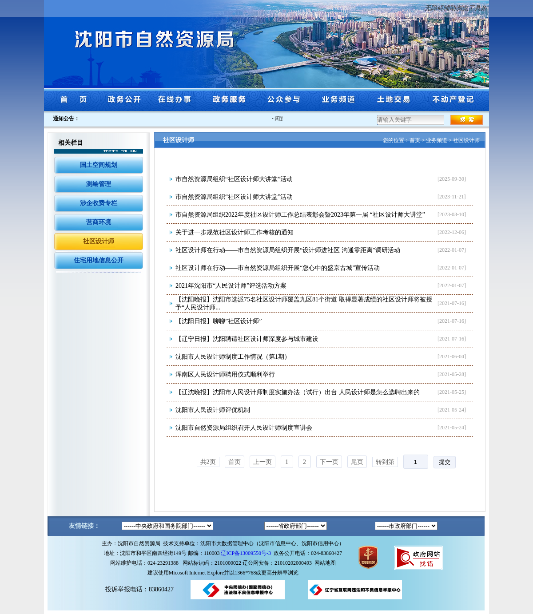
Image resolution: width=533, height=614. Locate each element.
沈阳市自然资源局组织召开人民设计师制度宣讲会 (243, 427)
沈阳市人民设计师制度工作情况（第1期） (232, 356)
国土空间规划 (98, 165)
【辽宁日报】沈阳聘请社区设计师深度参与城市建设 (246, 339)
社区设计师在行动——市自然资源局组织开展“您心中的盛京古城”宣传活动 (277, 268)
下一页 (329, 462)
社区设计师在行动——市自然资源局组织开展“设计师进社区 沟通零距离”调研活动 (287, 250)
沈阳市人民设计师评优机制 (212, 410)
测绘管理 (98, 184)
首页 (415, 140)
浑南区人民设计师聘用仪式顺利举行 (225, 374)
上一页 (262, 462)
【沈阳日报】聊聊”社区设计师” (218, 321)
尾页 (357, 462)
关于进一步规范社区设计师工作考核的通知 (234, 232)
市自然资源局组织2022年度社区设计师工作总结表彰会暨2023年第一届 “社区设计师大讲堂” (300, 214)
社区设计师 (98, 241)
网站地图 (325, 563)
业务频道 (436, 140)
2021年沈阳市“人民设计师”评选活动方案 (230, 285)
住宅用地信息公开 (98, 260)
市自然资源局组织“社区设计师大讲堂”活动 (234, 179)
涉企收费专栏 (98, 203)
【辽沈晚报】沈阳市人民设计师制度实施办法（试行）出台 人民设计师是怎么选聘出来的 (297, 392)
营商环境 (98, 222)
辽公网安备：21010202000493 (278, 563)
